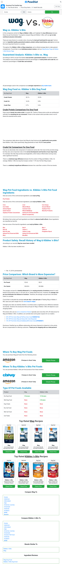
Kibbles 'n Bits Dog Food (10, 562)
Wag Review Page (47, 49)
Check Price (8, 451)
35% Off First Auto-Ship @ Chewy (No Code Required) (21, 319)
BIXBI (5, 512)
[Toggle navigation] (2, 1)
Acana (6, 497)
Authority (6, 508)
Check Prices (50, 360)
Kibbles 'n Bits (8, 549)
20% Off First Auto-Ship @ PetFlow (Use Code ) (23, 317)
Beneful (6, 514)
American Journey (9, 505)
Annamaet (7, 507)
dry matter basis (46, 85)
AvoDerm (6, 510)
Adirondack (7, 501)
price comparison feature (24, 312)
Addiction (7, 499)
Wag (5, 550)
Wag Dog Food (8, 560)
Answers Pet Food (9, 535)
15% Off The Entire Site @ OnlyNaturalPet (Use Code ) (25, 321)
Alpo (5, 503)
